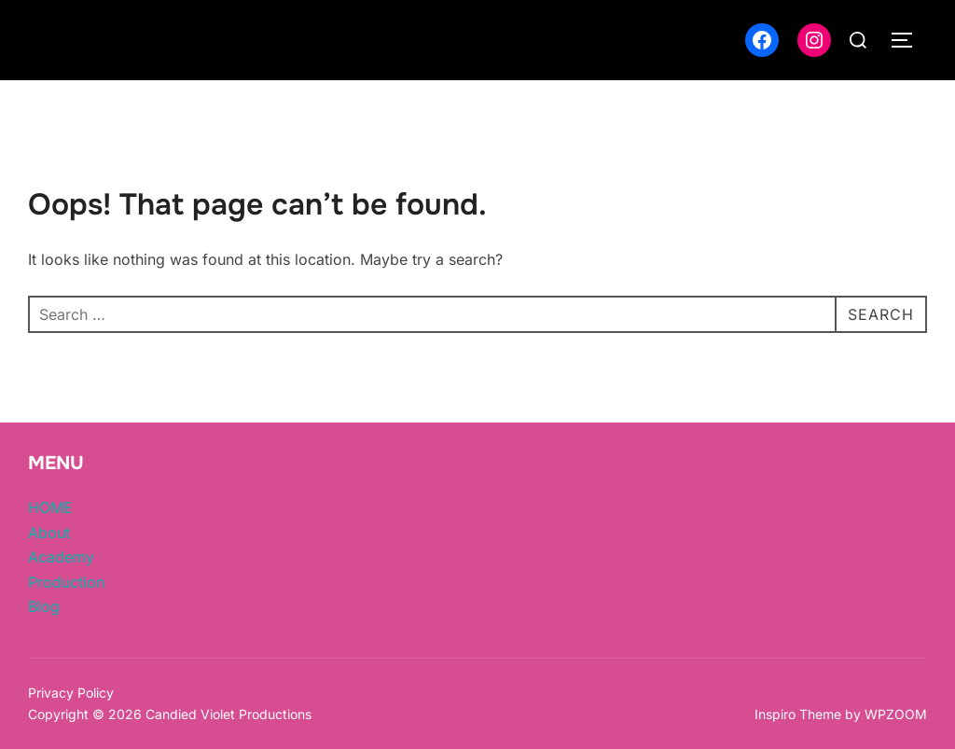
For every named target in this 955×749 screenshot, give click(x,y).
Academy (61, 557)
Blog (44, 606)
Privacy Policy (71, 692)
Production (66, 582)
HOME (50, 507)
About (49, 532)
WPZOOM (896, 714)
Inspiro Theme (797, 714)
